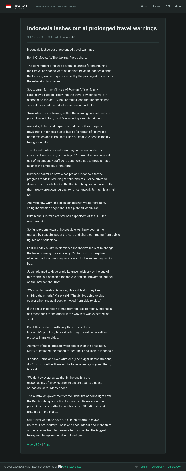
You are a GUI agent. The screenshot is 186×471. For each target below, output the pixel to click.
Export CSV (158, 466)
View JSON (34, 444)
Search (157, 6)
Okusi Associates (69, 466)
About (178, 6)
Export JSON (175, 466)
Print (47, 444)
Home (144, 6)
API (168, 6)
